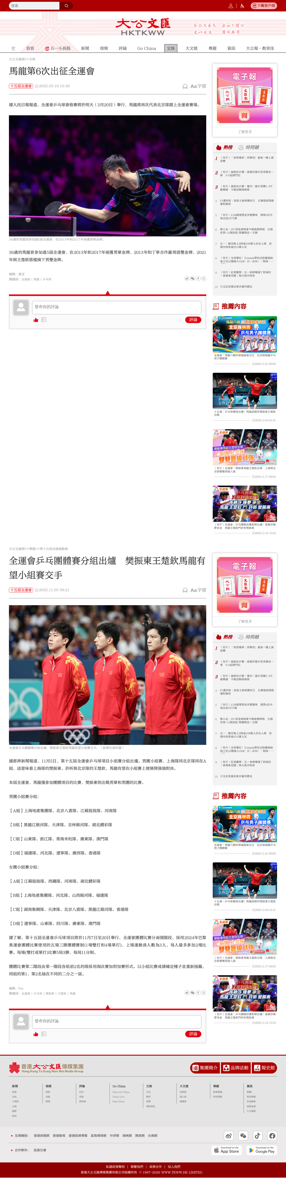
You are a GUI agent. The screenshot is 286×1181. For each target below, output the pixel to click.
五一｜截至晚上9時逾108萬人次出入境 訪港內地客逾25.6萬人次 (246, 245)
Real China (119, 1105)
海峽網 (127, 1139)
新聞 (15, 1089)
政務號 (183, 1095)
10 (216, 287)
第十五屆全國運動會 (54, 552)
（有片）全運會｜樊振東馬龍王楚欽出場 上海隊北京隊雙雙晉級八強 (244, 472)
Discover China (121, 1095)
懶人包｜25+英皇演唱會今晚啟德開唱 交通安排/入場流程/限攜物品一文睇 (245, 231)
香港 (14, 1095)
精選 (48, 1105)
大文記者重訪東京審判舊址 (237, 287)
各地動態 (251, 1105)
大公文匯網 (17, 59)
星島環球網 (98, 1139)
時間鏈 (253, 147)
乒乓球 (48, 279)
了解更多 (245, 132)
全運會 (26, 279)
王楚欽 (64, 997)
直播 (48, 1100)
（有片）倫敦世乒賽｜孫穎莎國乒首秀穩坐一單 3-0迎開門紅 (246, 174)
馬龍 (37, 279)
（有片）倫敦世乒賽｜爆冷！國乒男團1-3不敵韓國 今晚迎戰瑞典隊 (247, 188)
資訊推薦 (251, 1100)
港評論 (82, 1105)
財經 (14, 1119)
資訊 (249, 1089)
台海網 (152, 1139)
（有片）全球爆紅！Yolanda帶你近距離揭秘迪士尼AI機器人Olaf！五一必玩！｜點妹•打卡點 (246, 260)
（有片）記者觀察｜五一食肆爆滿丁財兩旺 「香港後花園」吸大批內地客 (246, 274)
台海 (14, 1109)
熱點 (48, 1095)
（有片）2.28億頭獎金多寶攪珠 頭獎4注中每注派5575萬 (246, 217)
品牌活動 (239, 1071)
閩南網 (140, 1139)
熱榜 (228, 147)
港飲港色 (150, 1109)
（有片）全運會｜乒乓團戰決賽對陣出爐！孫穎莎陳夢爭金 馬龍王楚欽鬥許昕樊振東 (244, 529)
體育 (148, 1100)
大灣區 (15, 1105)
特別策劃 (217, 1100)
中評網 (114, 1139)
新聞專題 (217, 1095)
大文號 (184, 1089)
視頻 (48, 1089)
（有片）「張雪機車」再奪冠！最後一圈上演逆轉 (246, 159)
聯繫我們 (137, 1170)
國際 (14, 1114)
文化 (148, 1095)
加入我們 (174, 1170)
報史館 (268, 1071)
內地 (14, 1100)
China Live (118, 1100)
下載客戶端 (266, 6)
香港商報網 (41, 1139)
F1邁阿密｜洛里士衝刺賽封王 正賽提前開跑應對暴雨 (246, 202)
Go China (119, 1089)
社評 (81, 1095)
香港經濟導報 (78, 1139)
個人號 (183, 1100)
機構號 (183, 1105)
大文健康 (251, 1114)
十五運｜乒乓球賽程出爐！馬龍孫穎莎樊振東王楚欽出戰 (244, 415)
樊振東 (51, 997)
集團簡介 (209, 1071)
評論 (193, 319)
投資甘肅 (40, 1153)
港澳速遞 (251, 1109)
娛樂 (148, 1105)
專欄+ (249, 1095)
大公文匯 (143, 26)
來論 (81, 1100)
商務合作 (155, 1170)
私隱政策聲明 (115, 1170)
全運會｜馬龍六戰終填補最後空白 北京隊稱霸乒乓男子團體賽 (244, 357)
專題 (32, 552)
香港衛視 (59, 1139)
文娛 (32, 59)
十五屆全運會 (21, 86)
